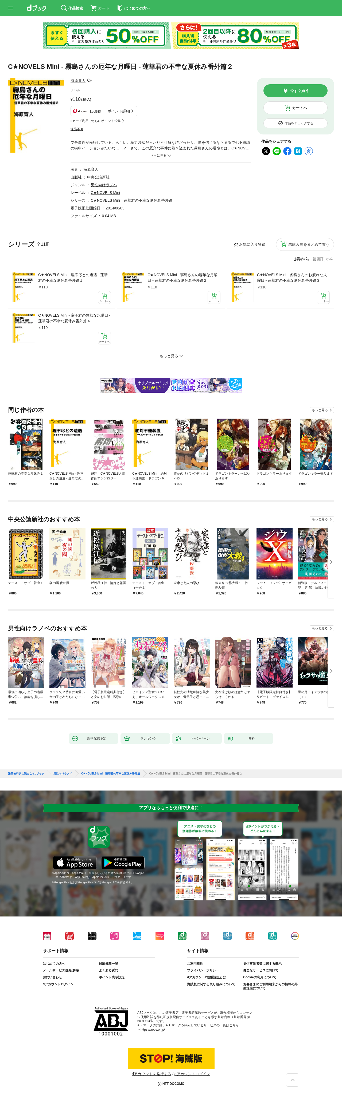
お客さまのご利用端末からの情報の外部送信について (270, 986)
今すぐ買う (299, 91)
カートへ (299, 108)
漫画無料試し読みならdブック (26, 773)
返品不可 (77, 129)
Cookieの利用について (259, 977)
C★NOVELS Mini (105, 192)
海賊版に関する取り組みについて (211, 984)
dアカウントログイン (58, 984)
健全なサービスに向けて (260, 970)
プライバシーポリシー (203, 970)
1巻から (301, 259)
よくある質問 (108, 970)
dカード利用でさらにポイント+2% (96, 121)
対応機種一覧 (108, 964)
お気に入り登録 (252, 244)
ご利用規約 (195, 964)
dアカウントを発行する (151, 1074)
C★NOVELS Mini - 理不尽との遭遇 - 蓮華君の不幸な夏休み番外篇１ (73, 278)
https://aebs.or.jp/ (153, 1029)
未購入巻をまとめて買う (308, 244)
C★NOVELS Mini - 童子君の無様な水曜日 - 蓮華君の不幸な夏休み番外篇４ (74, 318)
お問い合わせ (52, 977)
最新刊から (323, 259)
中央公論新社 (98, 177)
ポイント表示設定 (112, 977)
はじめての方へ (54, 964)
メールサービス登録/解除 (61, 970)
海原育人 (78, 80)
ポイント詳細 (118, 111)
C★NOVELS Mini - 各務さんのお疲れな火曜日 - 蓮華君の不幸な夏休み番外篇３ (292, 278)
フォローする (89, 80)
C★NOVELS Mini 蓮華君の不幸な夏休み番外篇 (131, 200)
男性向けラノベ (104, 185)
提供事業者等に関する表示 (262, 964)
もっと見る (320, 410)
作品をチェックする (299, 123)
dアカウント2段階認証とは (206, 977)
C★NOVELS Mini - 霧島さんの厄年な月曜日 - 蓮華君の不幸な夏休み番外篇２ (182, 278)
